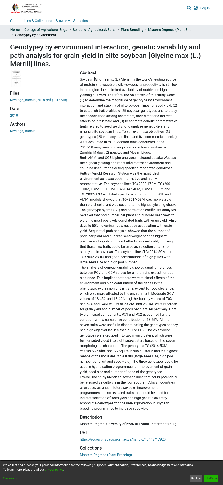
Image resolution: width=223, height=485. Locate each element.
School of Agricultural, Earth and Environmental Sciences (94, 30)
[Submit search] (189, 8)
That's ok (211, 478)
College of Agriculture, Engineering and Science (46, 30)
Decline (196, 478)
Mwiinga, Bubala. (23, 131)
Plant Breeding (132, 30)
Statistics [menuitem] (80, 21)
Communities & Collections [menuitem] (31, 21)
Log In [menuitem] (205, 8)
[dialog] (111, 473)
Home (15, 30)
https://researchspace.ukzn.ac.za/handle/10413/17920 (123, 439)
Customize (10, 478)
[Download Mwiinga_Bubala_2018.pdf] (38, 100)
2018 (14, 115)
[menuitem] (196, 8)
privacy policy (54, 469)
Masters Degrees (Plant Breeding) (170, 30)
